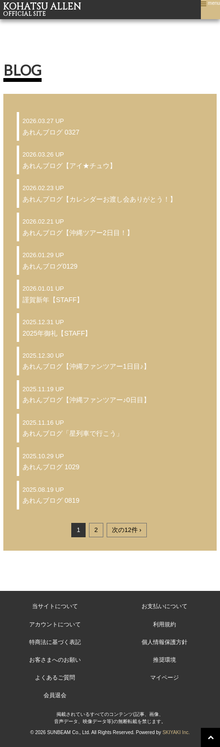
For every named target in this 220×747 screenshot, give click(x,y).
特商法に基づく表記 (55, 642)
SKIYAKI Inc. (176, 732)
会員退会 (55, 695)
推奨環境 (164, 659)
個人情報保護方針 (164, 642)
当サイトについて (55, 606)
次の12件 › (126, 529)
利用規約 (164, 624)
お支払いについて (164, 606)
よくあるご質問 (55, 677)
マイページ (164, 677)
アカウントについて (55, 624)
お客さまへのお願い (55, 659)
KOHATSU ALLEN (110, 9)
